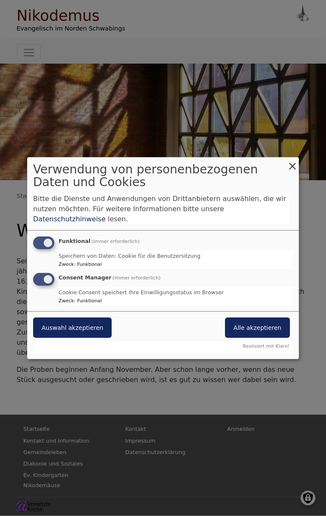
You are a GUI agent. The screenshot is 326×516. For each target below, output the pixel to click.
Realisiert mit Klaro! (265, 346)
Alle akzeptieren (257, 327)
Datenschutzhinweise (69, 219)
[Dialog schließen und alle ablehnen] (292, 162)
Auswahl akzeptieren (72, 327)
